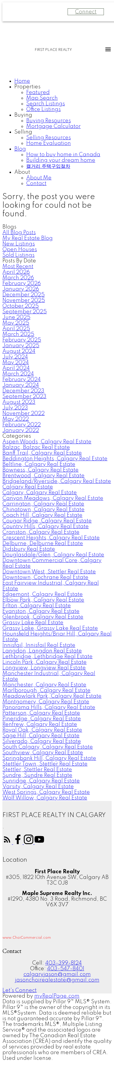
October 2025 (20, 306)
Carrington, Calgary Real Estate (43, 504)
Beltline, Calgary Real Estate (38, 464)
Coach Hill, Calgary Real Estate (42, 515)
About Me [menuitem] (38, 178)
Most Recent (17, 266)
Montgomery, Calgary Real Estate (45, 702)
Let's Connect (19, 990)
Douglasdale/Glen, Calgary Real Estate (53, 555)
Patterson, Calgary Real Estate (41, 713)
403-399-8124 (63, 963)
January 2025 (20, 345)
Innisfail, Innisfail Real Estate (38, 645)
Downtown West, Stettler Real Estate (49, 572)
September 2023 (24, 396)
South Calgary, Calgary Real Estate (47, 747)
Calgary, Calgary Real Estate (39, 492)
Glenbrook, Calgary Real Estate (42, 617)
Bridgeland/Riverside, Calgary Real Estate (56, 481)
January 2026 (20, 289)
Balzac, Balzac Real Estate (36, 447)
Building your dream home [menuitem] (60, 160)
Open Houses (19, 249)
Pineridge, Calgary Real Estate (41, 719)
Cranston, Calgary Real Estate (40, 532)
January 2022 (20, 430)
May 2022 (15, 419)
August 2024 (18, 351)
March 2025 (18, 334)
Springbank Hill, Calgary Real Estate (49, 758)
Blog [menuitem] (20, 149)
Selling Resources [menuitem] (48, 137)
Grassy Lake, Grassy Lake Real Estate (50, 628)
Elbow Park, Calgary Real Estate (43, 600)
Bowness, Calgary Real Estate (40, 470)
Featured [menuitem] (38, 92)
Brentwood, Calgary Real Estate (43, 475)
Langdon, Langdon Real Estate (42, 651)
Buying (23, 115)
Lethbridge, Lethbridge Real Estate (47, 656)
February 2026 (21, 283)
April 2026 (16, 272)
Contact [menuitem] (36, 183)
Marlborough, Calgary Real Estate (46, 690)
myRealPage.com (56, 996)
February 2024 (21, 379)
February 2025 (21, 340)
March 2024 (18, 374)
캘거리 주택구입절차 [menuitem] (48, 166)
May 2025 (15, 323)
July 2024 (15, 357)
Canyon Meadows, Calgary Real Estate (52, 498)
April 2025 (16, 328)
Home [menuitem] (22, 81)
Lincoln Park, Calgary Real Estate (44, 662)
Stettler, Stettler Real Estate (37, 769)
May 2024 (15, 362)
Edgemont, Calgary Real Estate (42, 594)
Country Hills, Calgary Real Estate (45, 526)
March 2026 (18, 278)
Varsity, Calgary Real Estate (38, 786)
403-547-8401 (65, 968)
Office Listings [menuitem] (43, 109)
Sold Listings (18, 255)
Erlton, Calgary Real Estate (36, 605)
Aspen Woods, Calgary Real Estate (46, 442)
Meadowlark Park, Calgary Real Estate (51, 696)
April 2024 (16, 368)
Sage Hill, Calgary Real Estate (40, 735)
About (22, 172)
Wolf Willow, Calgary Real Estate (44, 798)
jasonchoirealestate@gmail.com (57, 980)
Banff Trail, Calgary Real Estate (42, 453)
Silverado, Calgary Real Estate (41, 741)
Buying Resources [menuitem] (48, 120)
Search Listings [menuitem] (45, 104)
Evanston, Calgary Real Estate (40, 611)
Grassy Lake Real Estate (32, 622)
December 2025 (23, 295)
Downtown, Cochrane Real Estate (45, 577)
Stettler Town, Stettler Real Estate (45, 764)
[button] (7, 842)
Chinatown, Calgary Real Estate (43, 509)
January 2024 (20, 385)
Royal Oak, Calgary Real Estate (42, 730)
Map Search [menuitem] (42, 98)
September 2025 (24, 311)
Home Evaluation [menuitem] (48, 143)
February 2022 (21, 425)
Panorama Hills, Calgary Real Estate (48, 707)
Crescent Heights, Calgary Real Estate (51, 538)
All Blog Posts (19, 232)
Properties (27, 87)
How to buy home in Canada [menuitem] (63, 154)
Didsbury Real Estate (28, 549)
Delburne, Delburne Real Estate (42, 543)
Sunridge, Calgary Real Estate (41, 781)
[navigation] (57, 133)
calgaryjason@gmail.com (57, 974)
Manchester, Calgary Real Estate (44, 685)
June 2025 (16, 317)
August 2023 (18, 402)
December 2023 (23, 391)
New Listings (18, 244)
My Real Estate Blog (27, 238)
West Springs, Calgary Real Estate (46, 792)
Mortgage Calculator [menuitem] (53, 126)
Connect (85, 12)
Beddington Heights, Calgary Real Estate (54, 458)
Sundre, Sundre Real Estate (37, 775)
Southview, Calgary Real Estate (42, 752)
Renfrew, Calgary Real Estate (39, 724)
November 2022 (23, 413)
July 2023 (15, 408)
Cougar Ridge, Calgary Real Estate (47, 521)
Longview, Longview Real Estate (44, 668)
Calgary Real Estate (27, 487)
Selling (23, 132)
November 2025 (23, 300)
